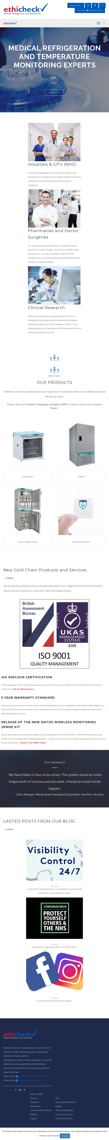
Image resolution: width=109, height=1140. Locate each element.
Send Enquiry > (76, 5)
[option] (54, 69)
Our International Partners (41, 1110)
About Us (54, 93)
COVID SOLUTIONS (63, 1118)
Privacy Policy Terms (64, 1114)
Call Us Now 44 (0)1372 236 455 (89, 10)
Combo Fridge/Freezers (28, 542)
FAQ (57, 1098)
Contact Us (34, 1102)
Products (34, 1114)
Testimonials (35, 1106)
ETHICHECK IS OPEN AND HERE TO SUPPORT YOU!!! (54, 947)
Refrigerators (27, 477)
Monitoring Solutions (81, 542)
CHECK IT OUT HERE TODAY (33, 743)
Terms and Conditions (64, 1110)
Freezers (81, 477)
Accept (65, 1136)
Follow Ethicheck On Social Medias (54, 1001)
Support (33, 1118)
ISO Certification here (23, 689)
